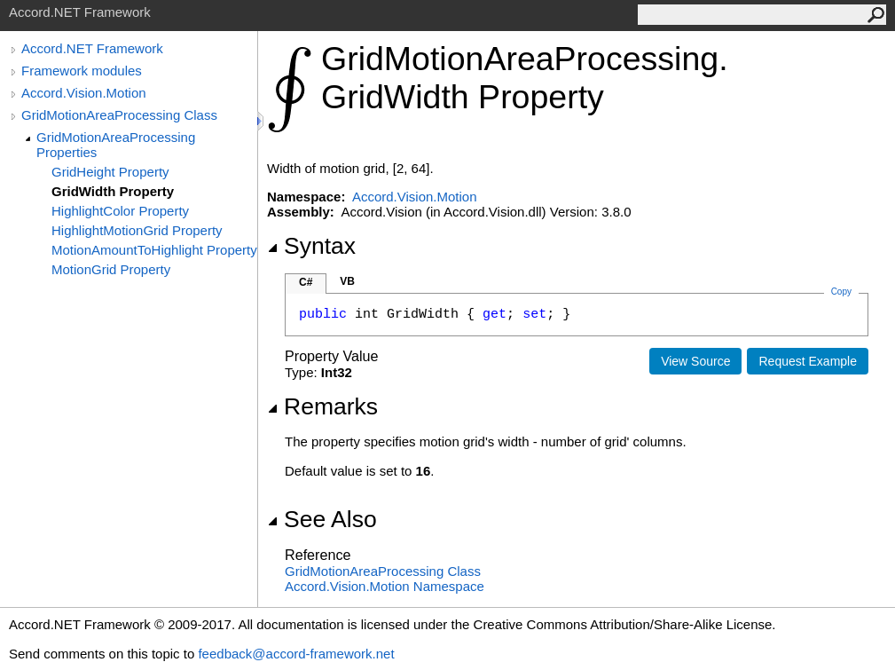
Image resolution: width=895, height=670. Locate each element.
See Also (322, 519)
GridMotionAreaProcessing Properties (115, 145)
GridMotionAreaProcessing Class (119, 114)
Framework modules (81, 70)
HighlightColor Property (120, 210)
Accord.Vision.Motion (83, 92)
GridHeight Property (110, 171)
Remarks (322, 406)
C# (305, 282)
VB (347, 281)
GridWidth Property (112, 191)
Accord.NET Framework (92, 48)
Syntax (311, 246)
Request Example (807, 361)
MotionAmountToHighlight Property (154, 249)
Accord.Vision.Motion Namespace (384, 586)
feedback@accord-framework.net (296, 653)
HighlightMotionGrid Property (137, 230)
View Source (695, 361)
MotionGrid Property (110, 269)
